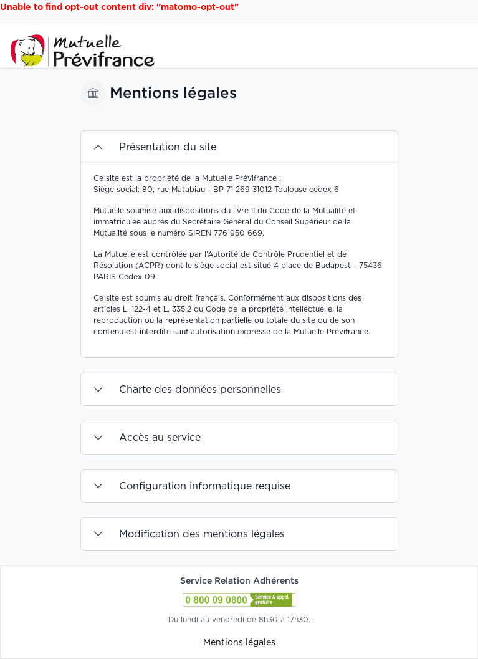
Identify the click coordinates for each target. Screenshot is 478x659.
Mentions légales (239, 642)
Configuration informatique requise (204, 485)
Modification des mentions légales (202, 533)
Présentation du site (167, 146)
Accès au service (160, 437)
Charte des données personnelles (200, 389)
